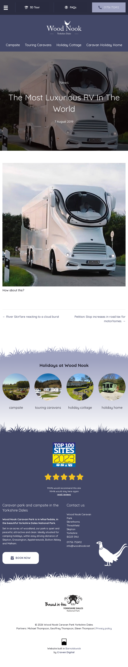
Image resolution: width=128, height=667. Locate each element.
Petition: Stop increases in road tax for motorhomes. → (100, 319)
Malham (11, 543)
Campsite (13, 45)
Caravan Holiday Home (104, 45)
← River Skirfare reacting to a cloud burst (30, 317)
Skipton (6, 539)
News (64, 82)
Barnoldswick (73, 648)
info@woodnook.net (78, 545)
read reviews (64, 494)
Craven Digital (65, 652)
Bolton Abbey (53, 539)
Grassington (19, 539)
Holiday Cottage (68, 45)
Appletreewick (35, 539)
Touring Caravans (38, 45)
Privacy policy (104, 628)
